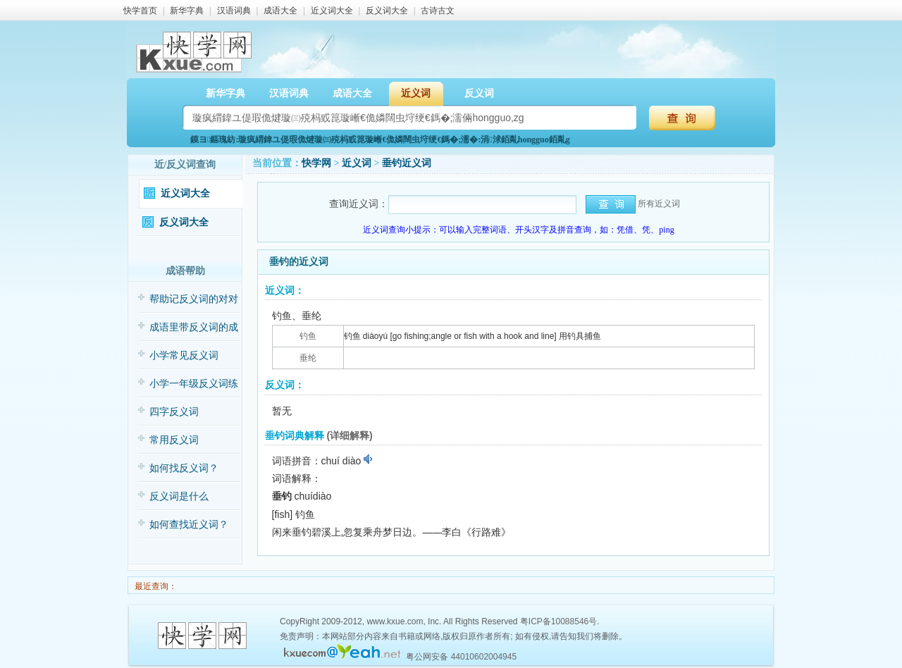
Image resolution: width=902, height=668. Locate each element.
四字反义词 (174, 412)
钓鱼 (307, 336)
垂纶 (307, 358)
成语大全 (280, 11)
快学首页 (140, 11)
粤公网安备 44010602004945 (461, 657)
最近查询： (154, 586)
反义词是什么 (179, 496)
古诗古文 (438, 11)
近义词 (416, 93)
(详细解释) (349, 435)
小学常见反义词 (183, 355)
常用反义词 (174, 440)
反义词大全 (387, 11)
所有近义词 (659, 204)
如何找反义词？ (183, 468)
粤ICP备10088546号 (558, 621)
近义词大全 (332, 11)
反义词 (479, 93)
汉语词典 (234, 11)
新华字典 (187, 11)
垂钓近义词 (406, 163)
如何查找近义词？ (188, 524)
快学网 (316, 163)
